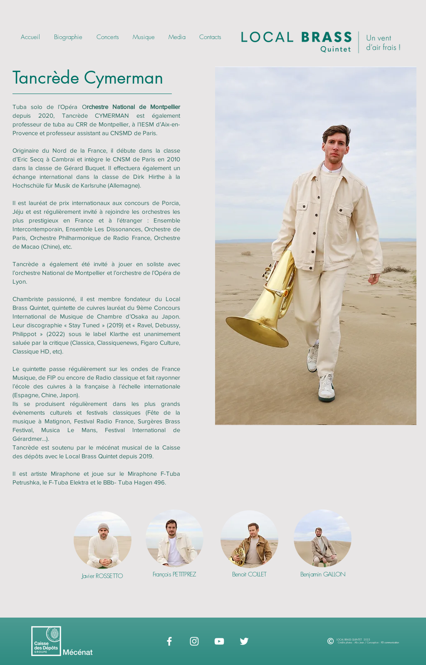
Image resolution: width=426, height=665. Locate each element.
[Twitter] (244, 641)
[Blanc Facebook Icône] (169, 641)
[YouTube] (219, 641)
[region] (102, 555)
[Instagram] (194, 641)
